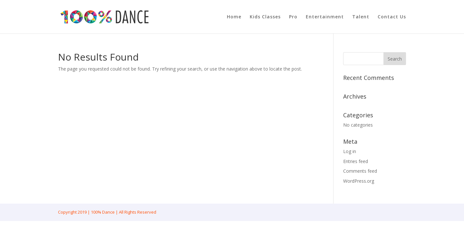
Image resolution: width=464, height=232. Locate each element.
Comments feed (360, 171)
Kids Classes (265, 17)
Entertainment (325, 17)
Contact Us (392, 17)
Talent (360, 17)
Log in (349, 151)
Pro (293, 17)
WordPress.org (358, 181)
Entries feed (355, 161)
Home (234, 17)
